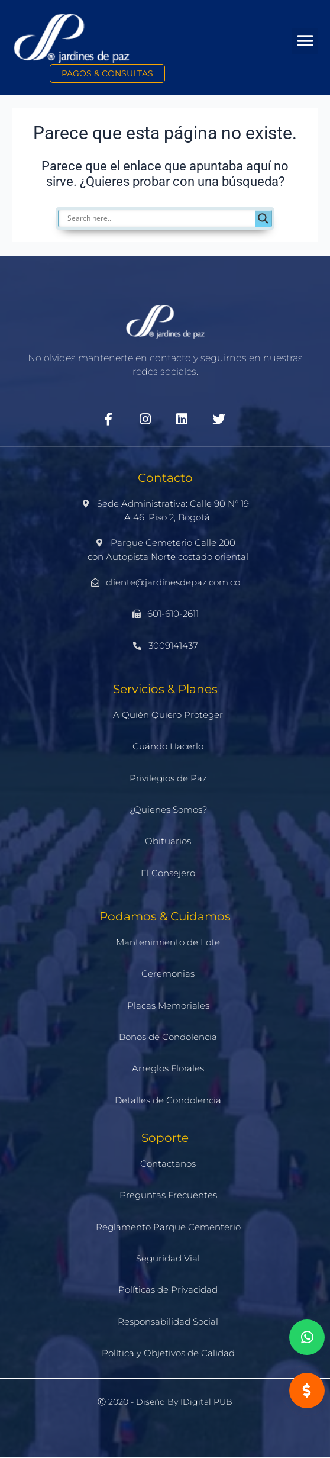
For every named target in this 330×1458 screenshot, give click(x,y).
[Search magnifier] (263, 218)
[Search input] (170, 218)
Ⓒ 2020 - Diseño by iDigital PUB (165, 1401)
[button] (305, 41)
